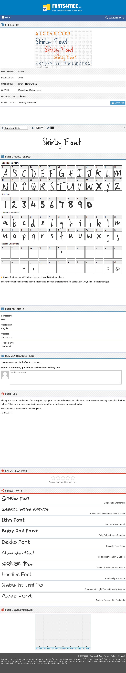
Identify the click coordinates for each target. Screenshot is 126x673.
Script (20, 84)
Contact (121, 656)
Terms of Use (96, 656)
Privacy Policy (110, 656)
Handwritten (31, 84)
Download (118, 103)
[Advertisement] (63, 115)
